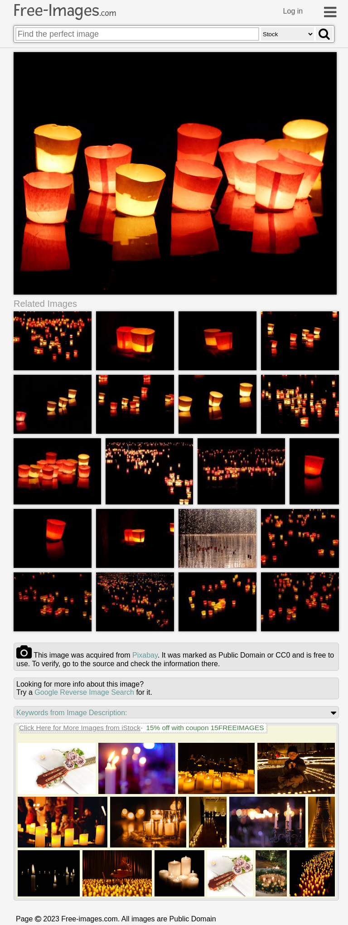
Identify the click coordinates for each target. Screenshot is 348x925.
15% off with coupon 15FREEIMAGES (205, 727)
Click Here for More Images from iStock (79, 727)
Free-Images (65, 10)
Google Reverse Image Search (84, 692)
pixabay (145, 655)
